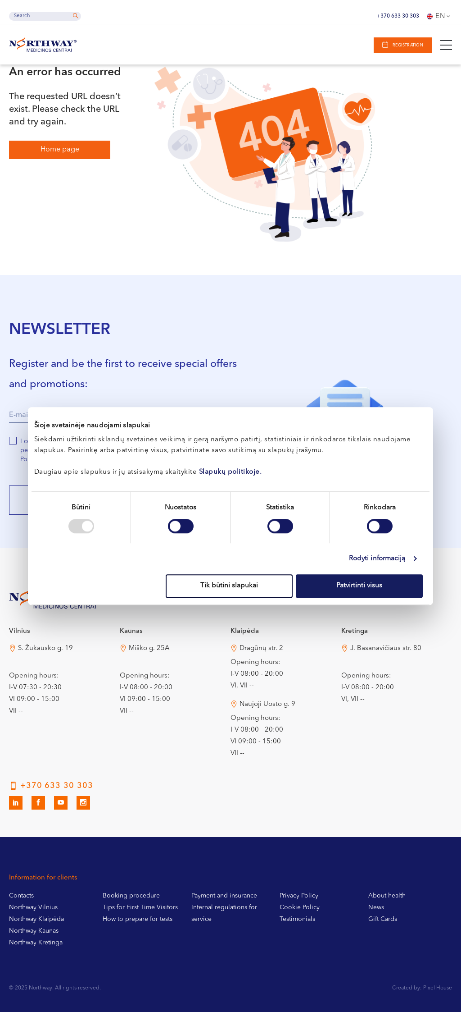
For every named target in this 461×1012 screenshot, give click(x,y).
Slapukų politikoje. (230, 472)
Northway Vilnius (33, 907)
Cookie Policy (300, 907)
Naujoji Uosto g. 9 (267, 704)
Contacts (21, 896)
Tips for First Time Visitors (140, 907)
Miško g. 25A (149, 648)
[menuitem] (439, 16)
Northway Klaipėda (36, 919)
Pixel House (437, 988)
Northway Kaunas (34, 931)
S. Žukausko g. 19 (45, 648)
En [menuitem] (440, 16)
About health (387, 896)
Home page (60, 149)
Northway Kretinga (36, 942)
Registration (407, 45)
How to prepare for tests (137, 919)
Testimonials (297, 919)
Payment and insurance (224, 896)
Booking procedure (131, 896)
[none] (439, 16)
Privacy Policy (299, 896)
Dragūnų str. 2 (261, 648)
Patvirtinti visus (359, 585)
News (376, 907)
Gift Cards (382, 919)
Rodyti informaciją (377, 558)
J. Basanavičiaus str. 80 (385, 648)
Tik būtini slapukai (229, 585)
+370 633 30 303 (398, 16)
